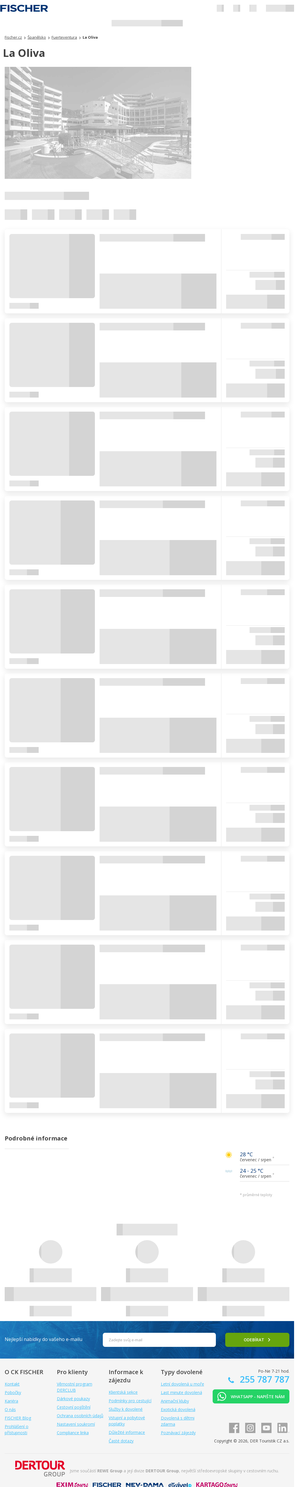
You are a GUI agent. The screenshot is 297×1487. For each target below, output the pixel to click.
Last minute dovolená (181, 1392)
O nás (10, 1409)
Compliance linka (73, 1432)
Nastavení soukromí (76, 1424)
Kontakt (12, 1384)
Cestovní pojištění (74, 1407)
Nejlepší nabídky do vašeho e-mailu (43, 1339)
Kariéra (11, 1401)
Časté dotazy (121, 1441)
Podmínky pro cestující (130, 1400)
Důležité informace (127, 1432)
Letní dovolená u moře (182, 1384)
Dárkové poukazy (73, 1398)
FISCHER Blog (18, 1418)
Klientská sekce (123, 1392)
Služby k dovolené (126, 1409)
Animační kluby (175, 1401)
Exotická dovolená (178, 1409)
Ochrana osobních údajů (80, 1415)
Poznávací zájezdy (178, 1432)
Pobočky (13, 1392)
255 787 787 (263, 1379)
